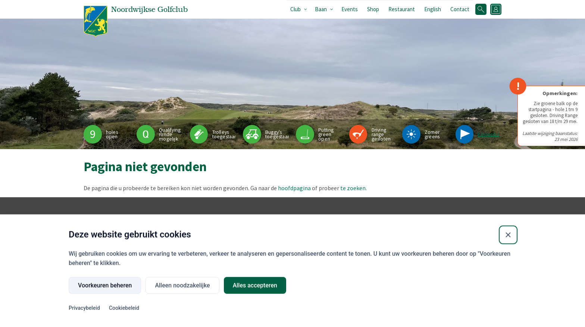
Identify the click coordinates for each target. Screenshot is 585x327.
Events (349, 9)
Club (295, 9)
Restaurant (401, 9)
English (432, 9)
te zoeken (353, 188)
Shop (373, 9)
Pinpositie (489, 134)
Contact (459, 9)
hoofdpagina (294, 188)
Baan (321, 9)
